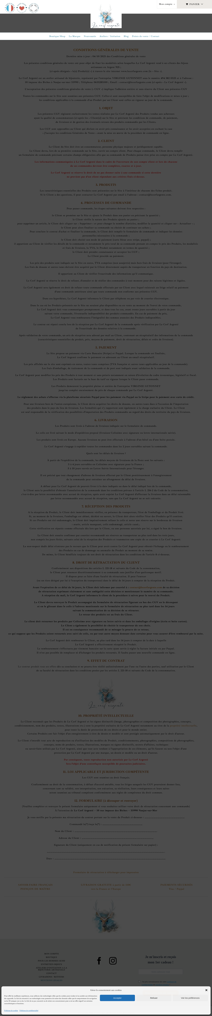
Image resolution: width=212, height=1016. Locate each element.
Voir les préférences (190, 998)
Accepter (117, 998)
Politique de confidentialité (28, 1011)
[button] (206, 990)
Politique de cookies (11, 1011)
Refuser (154, 998)
